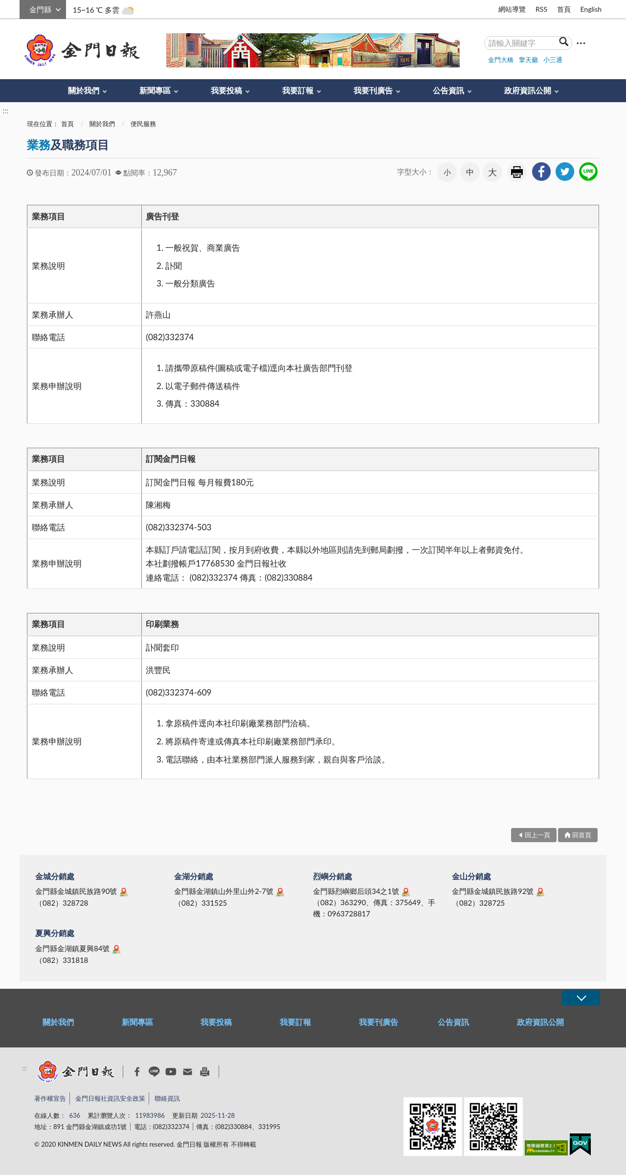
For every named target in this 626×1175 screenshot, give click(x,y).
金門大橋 (501, 60)
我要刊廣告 (373, 90)
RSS (541, 9)
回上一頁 (537, 835)
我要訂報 (297, 90)
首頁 (564, 9)
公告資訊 (448, 90)
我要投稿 (226, 90)
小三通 (552, 60)
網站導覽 (512, 9)
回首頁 (581, 835)
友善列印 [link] (517, 172)
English (591, 9)
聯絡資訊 (167, 1098)
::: (25, 8)
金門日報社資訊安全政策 (110, 1098)
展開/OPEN (581, 997)
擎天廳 (528, 60)
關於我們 (83, 90)
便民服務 (143, 124)
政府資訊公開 (527, 90)
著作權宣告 (50, 1098)
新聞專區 (155, 90)
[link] (541, 171)
